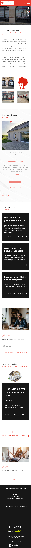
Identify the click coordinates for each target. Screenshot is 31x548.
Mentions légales (10, 540)
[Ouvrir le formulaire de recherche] (24, 3)
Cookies (19, 541)
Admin (17, 540)
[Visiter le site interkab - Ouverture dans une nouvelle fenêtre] (14, 531)
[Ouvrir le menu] (28, 3)
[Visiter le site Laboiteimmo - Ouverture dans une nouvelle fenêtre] (15, 544)
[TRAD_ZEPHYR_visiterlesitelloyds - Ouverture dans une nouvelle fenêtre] (15, 527)
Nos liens (22, 540)
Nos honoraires (12, 538)
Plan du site (19, 538)
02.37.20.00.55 (15, 510)
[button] (8, 195)
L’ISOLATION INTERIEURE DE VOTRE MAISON (15, 392)
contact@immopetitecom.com (15, 516)
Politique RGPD (13, 541)
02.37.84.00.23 (15, 492)
